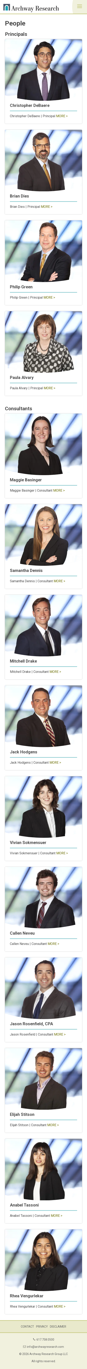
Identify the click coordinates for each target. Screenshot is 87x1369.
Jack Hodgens (23, 751)
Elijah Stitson (22, 1114)
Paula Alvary (22, 377)
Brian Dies (19, 196)
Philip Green (21, 286)
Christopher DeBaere (29, 105)
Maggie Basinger (26, 479)
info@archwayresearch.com (45, 1346)
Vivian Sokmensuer (28, 842)
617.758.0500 (45, 1339)
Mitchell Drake (23, 661)
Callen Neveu (22, 933)
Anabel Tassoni (24, 1205)
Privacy (42, 1326)
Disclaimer (58, 1326)
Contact (27, 1326)
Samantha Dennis (26, 570)
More (60, 116)
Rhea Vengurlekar (27, 1295)
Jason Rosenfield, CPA (31, 1023)
